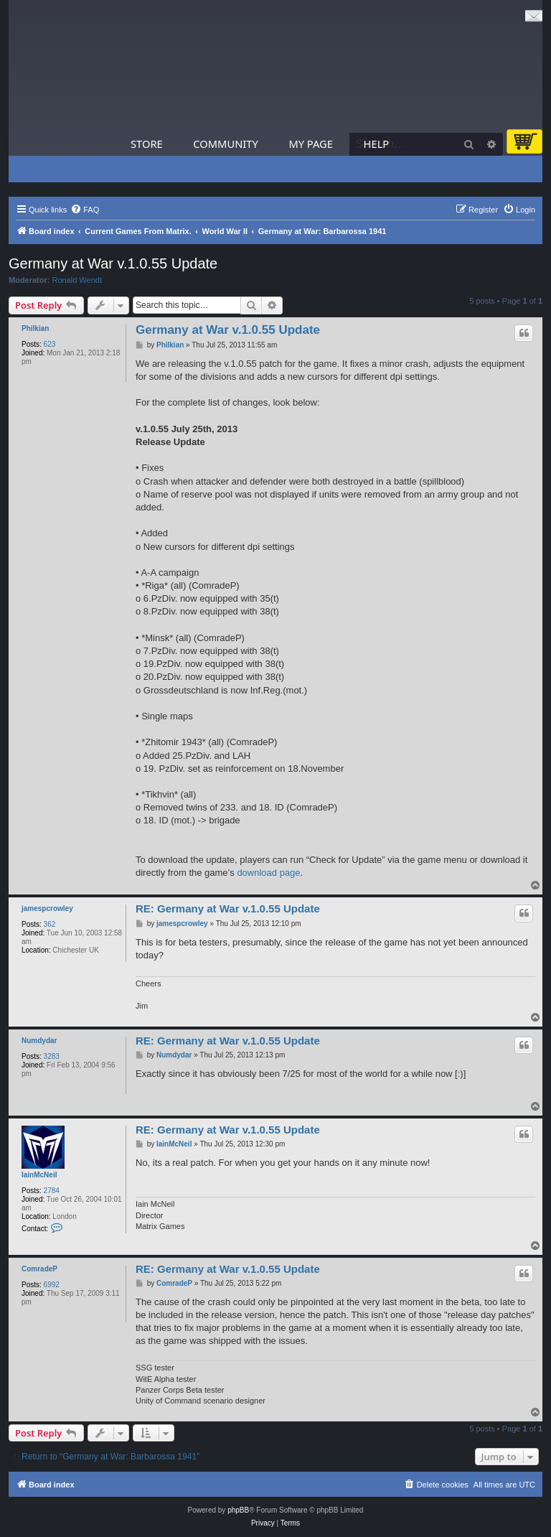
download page (268, 872)
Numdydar (39, 1041)
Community (225, 143)
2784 (52, 1191)
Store (147, 143)
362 (50, 924)
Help (377, 143)
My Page (310, 143)
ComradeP (39, 1269)
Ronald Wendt (77, 280)
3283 (52, 1056)
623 (50, 344)
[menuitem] (84, 209)
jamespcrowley (47, 908)
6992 (52, 1285)
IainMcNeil (39, 1175)
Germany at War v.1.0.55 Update (113, 263)
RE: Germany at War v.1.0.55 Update (228, 908)
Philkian (35, 328)
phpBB (238, 1510)
